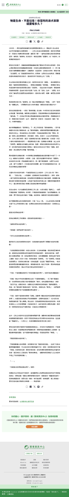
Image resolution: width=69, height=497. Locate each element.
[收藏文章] (27, 41)
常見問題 (23, 465)
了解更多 (10, 494)
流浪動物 (14, 37)
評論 (31, 30)
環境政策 (48, 37)
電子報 (58, 4)
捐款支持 (39, 453)
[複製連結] (42, 41)
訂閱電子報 (29, 453)
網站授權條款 (46, 462)
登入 (66, 5)
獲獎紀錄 (34, 468)
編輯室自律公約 (34, 462)
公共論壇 (36, 30)
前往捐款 (34, 427)
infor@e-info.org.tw (37, 483)
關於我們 (46, 460)
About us (23, 462)
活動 (34, 460)
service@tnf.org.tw (37, 481)
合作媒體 (34, 465)
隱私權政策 (23, 468)
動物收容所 (31, 37)
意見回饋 (46, 468)
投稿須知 (46, 465)
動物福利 (22, 37)
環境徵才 (23, 460)
